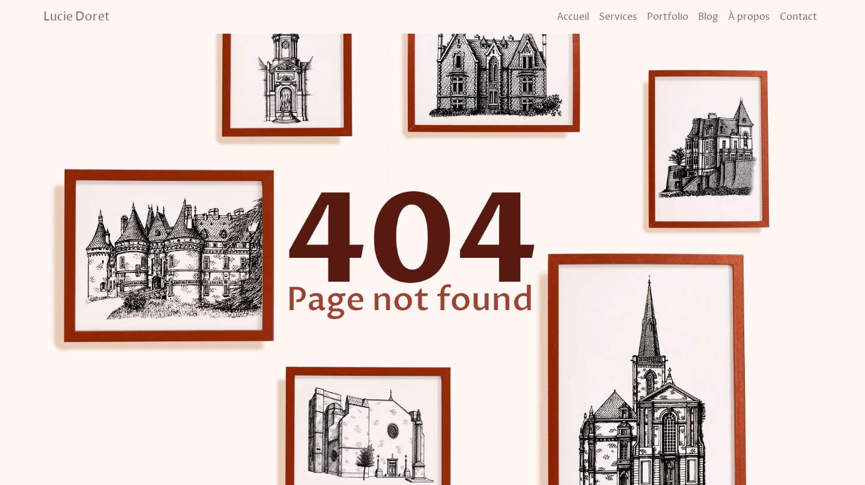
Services (618, 17)
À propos (749, 17)
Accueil (573, 17)
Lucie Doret (76, 16)
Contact (798, 17)
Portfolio (667, 17)
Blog (708, 17)
